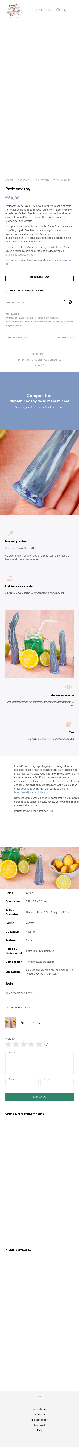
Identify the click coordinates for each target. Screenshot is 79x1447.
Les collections (41, 180)
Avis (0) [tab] (39, 366)
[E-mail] (57, 1082)
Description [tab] (39, 354)
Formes (33, 318)
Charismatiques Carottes (19, 254)
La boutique (23, 180)
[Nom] (22, 1082)
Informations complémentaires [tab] (39, 360)
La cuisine (39, 1414)
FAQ (50, 810)
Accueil (9, 180)
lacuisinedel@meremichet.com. (32, 792)
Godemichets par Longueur (48, 322)
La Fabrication (39, 1419)
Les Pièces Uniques (61, 180)
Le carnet (39, 1425)
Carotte (23, 318)
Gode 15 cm (43, 318)
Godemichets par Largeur (19, 322)
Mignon (19, 326)
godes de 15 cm (53, 247)
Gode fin (54, 318)
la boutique (39, 1408)
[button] (39, 10)
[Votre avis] (39, 1063)
